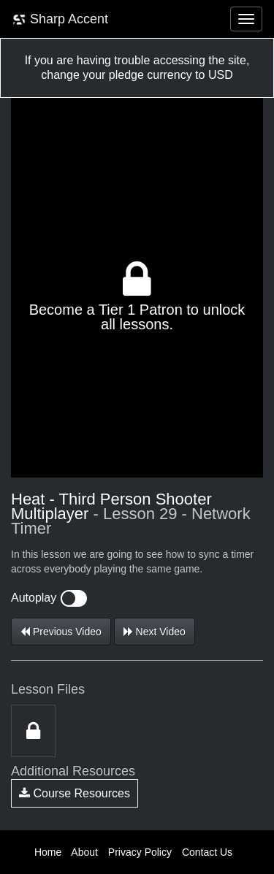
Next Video (154, 631)
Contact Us (207, 852)
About (84, 852)
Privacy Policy (140, 852)
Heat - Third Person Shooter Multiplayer (111, 506)
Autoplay (49, 597)
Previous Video (61, 631)
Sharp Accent (60, 19)
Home (47, 852)
